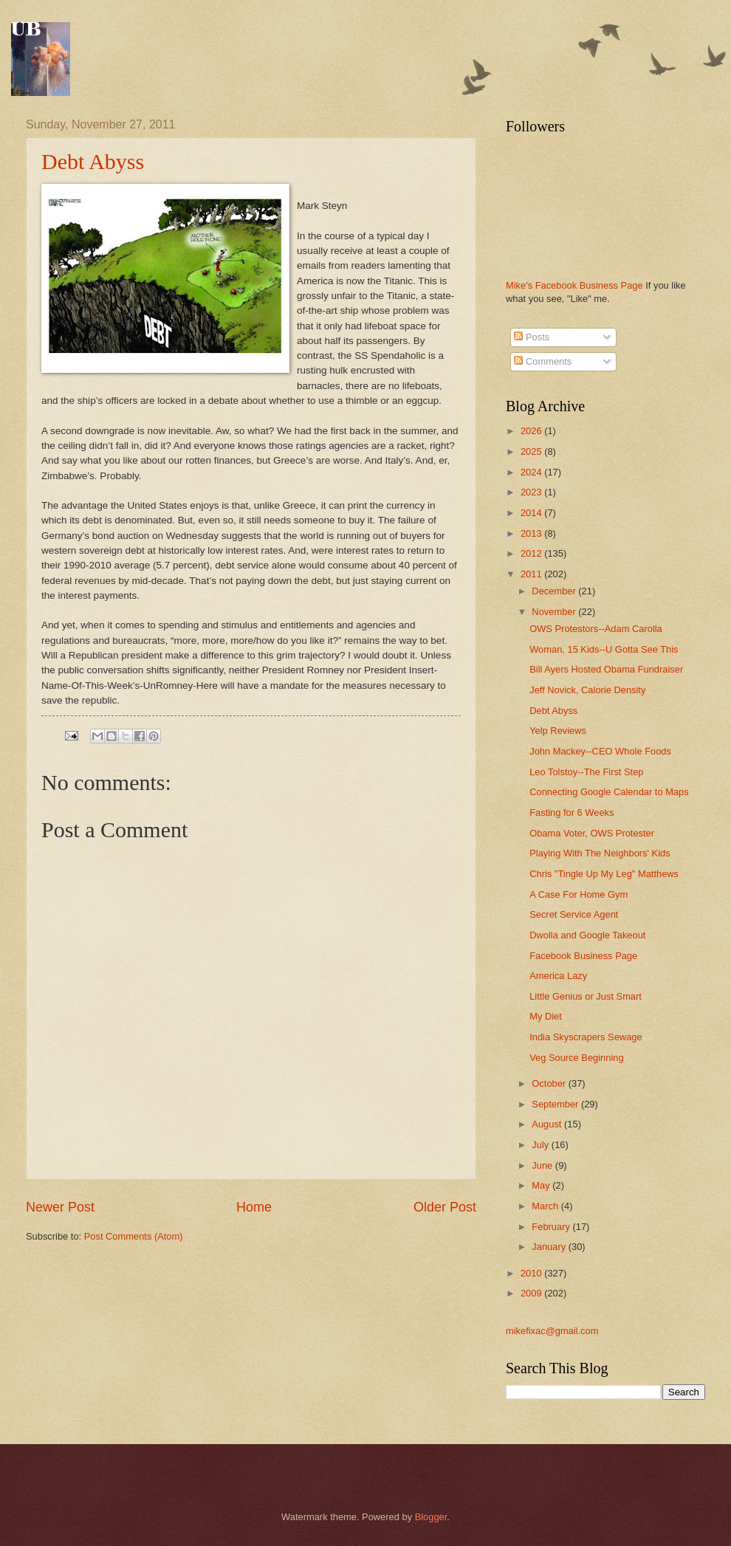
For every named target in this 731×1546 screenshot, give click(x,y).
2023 (532, 492)
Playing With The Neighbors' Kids (599, 853)
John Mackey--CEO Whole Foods (600, 751)
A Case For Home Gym (578, 894)
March (546, 1206)
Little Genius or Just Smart (585, 996)
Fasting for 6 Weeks (571, 812)
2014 (532, 512)
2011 (532, 574)
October (550, 1083)
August (548, 1124)
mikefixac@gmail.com (552, 1330)
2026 (532, 430)
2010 (532, 1273)
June (543, 1165)
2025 (532, 451)
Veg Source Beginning (576, 1057)
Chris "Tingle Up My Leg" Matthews (604, 873)
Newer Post (60, 1207)
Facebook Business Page (583, 955)
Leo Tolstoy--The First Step (586, 771)
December (555, 591)
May (542, 1185)
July (541, 1144)
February (552, 1226)
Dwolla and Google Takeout (587, 935)
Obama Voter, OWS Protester (591, 833)
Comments (543, 361)
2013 (532, 533)
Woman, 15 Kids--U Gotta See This (603, 649)
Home (254, 1207)
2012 (532, 553)
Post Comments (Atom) (133, 1236)
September (556, 1104)
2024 (532, 472)
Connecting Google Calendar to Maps (608, 791)
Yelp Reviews (557, 730)
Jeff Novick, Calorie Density (587, 689)
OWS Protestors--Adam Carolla (595, 628)
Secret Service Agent (573, 914)
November (555, 611)
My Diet (545, 1016)
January (550, 1246)
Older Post (444, 1207)
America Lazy (558, 975)
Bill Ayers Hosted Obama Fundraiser (606, 669)
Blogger (431, 1516)
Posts (531, 337)
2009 (532, 1293)
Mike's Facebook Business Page (574, 285)
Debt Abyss (92, 161)
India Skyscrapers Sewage (585, 1036)
